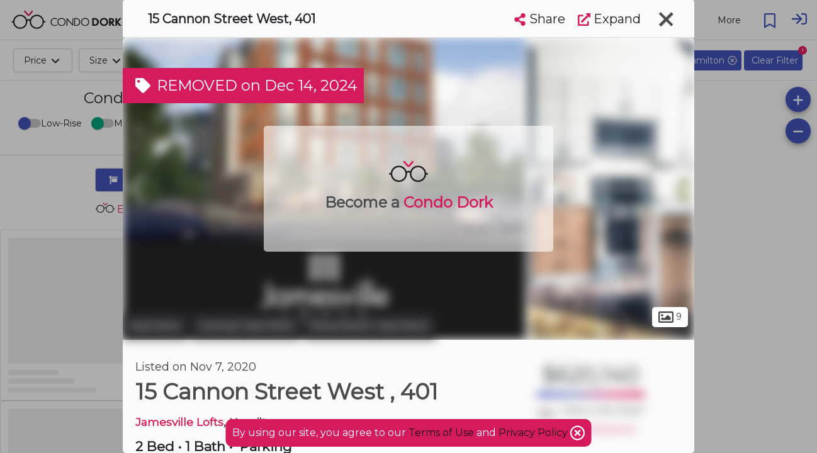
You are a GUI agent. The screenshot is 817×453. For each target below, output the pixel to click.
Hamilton (155, 326)
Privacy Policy (534, 433)
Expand (609, 18)
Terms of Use (441, 433)
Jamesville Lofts (179, 421)
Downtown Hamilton (369, 326)
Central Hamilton (246, 326)
